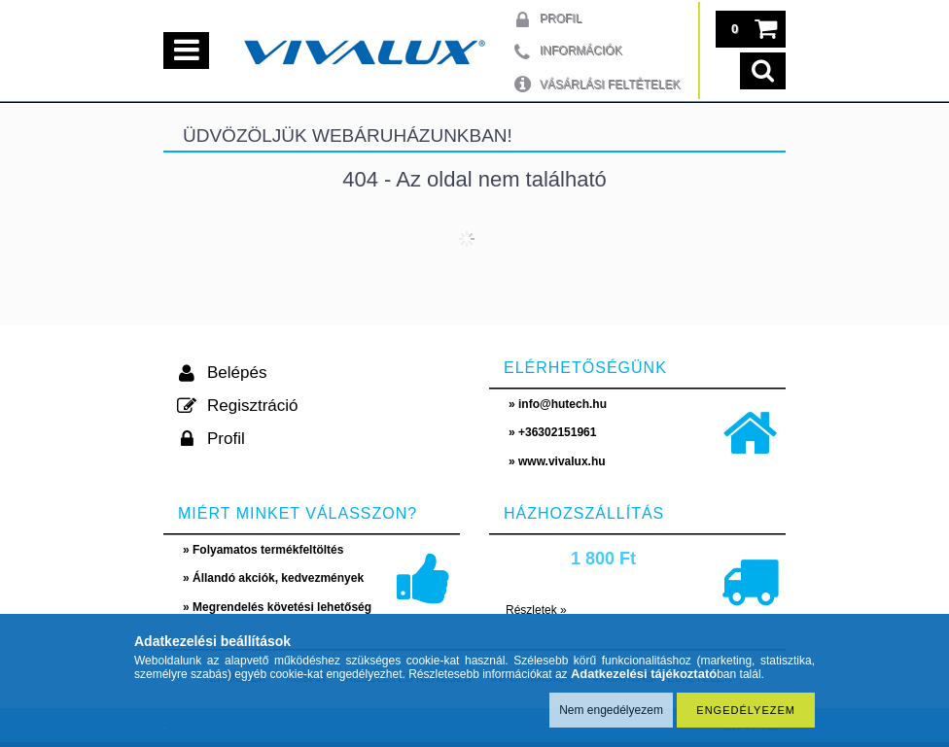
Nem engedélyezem (611, 710)
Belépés (236, 372)
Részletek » (536, 610)
